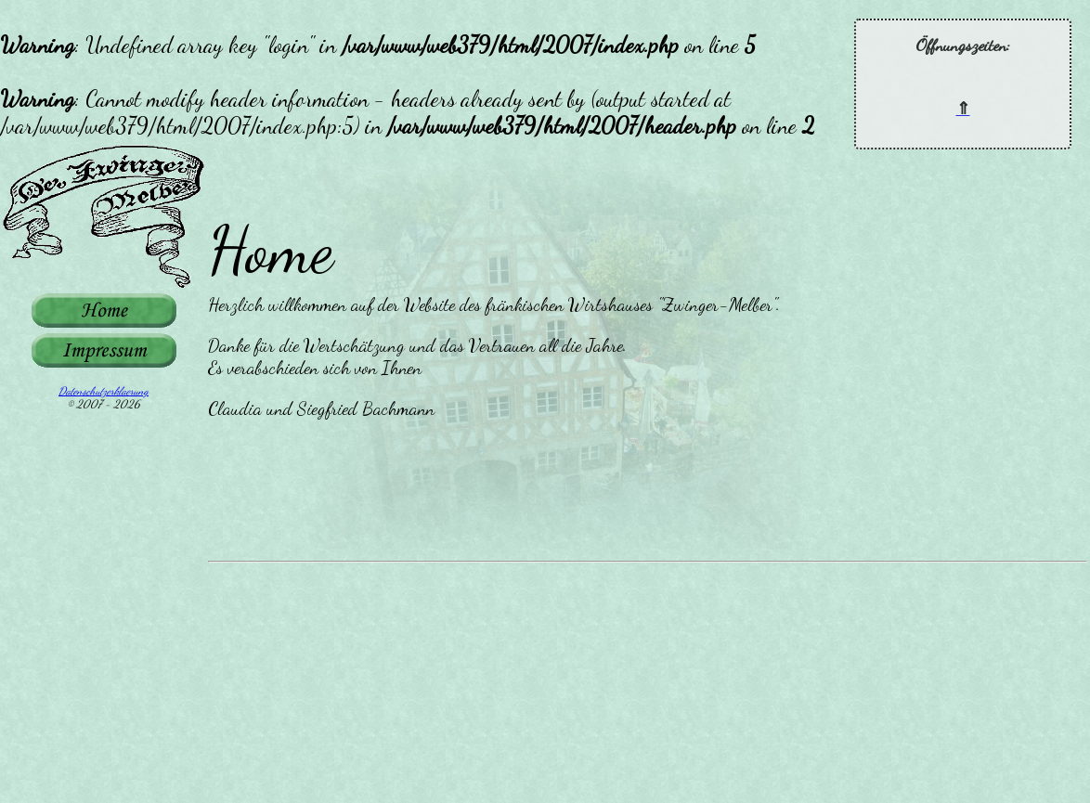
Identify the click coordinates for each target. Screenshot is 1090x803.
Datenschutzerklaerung (103, 390)
